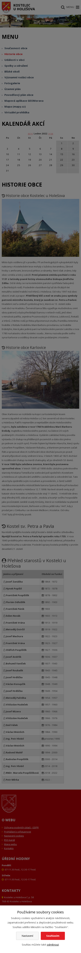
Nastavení (27, 935)
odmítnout (53, 944)
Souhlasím (52, 935)
